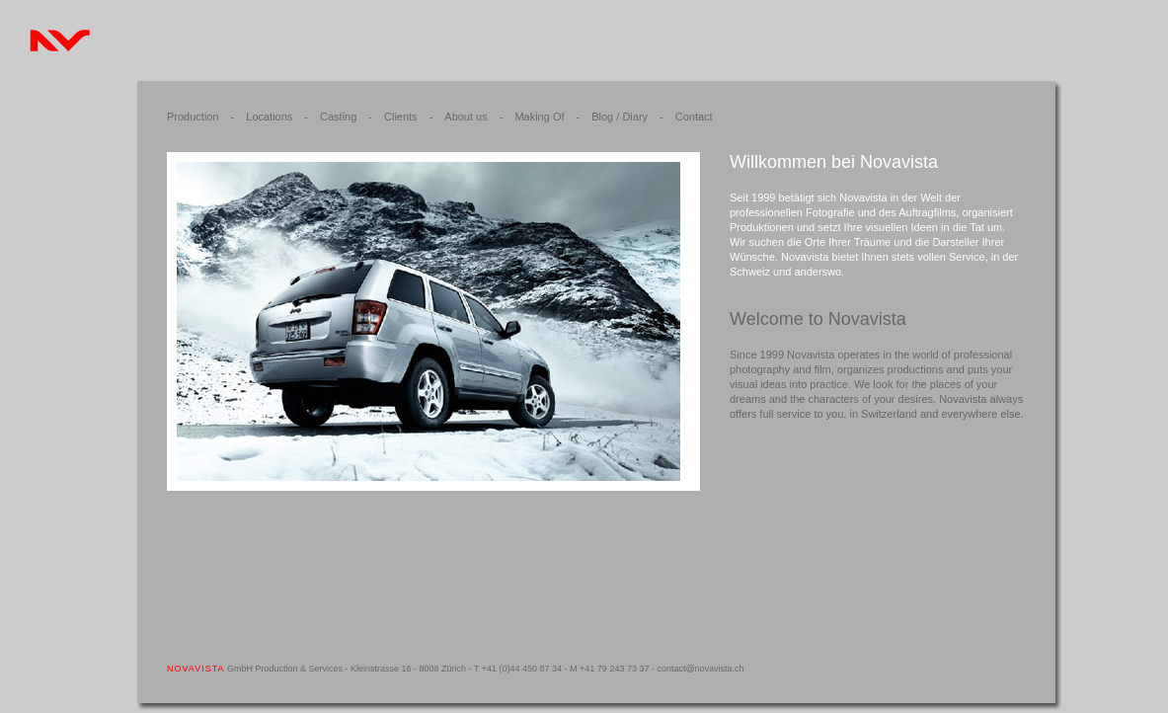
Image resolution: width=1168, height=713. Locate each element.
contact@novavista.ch (700, 668)
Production (193, 116)
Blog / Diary (619, 116)
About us (465, 116)
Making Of (539, 116)
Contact (694, 116)
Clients (401, 116)
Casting (338, 116)
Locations (269, 116)
